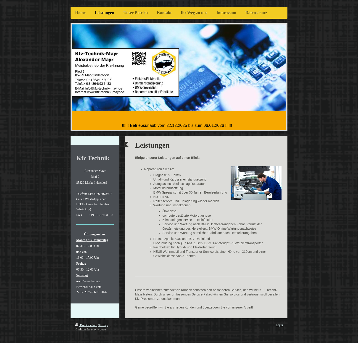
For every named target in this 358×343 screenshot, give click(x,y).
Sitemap (103, 325)
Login (279, 325)
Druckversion (86, 325)
